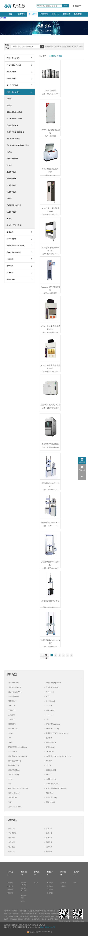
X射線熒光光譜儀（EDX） (29, 913)
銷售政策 (21, 925)
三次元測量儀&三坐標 (14, 119)
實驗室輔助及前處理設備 (15, 245)
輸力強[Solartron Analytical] (17, 756)
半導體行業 (12, 833)
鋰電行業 (11, 828)
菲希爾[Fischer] (51, 779)
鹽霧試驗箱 (26, 919)
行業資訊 (63, 886)
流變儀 (9, 198)
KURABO (11, 710)
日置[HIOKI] (12, 797)
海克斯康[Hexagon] (52, 687)
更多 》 (23, 901)
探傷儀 (9, 165)
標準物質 (10, 266)
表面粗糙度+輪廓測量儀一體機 (18, 145)
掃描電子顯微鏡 (14, 916)
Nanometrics (50, 715)
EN (80, 6)
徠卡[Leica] (50, 692)
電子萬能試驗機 (49, 916)
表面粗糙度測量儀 (13, 139)
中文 (76, 6)
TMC (10, 802)
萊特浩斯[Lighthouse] (53, 724)
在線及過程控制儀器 (14, 252)
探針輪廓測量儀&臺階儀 (15, 132)
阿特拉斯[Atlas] (13, 765)
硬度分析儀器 (11, 172)
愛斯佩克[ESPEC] (14, 687)
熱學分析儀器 (11, 178)
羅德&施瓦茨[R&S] (15, 692)
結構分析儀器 (11, 78)
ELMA (10, 733)
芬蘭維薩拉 (12, 701)
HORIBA (11, 719)
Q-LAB (48, 765)
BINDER (49, 761)
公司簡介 (10, 883)
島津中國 (15, 911)
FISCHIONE (50, 751)
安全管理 (14, 925)
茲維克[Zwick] (51, 770)
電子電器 (11, 847)
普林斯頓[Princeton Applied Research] (58, 756)
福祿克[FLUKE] (51, 797)
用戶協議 (35, 925)
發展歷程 (10, 889)
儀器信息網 (22, 911)
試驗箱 (9, 99)
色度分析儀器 (11, 212)
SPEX (10, 742)
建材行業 (49, 838)
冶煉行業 (49, 828)
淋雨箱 (20, 919)
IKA (9, 784)
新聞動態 (66, 14)
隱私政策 (28, 925)
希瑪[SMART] (13, 729)
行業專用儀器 (11, 239)
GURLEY (49, 706)
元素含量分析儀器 (13, 58)
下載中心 (50, 889)
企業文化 (10, 886)
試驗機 (9, 105)
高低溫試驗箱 (36, 919)
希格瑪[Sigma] (51, 742)
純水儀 (44, 919)
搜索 (65, 6)
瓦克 (29, 911)
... (67, 655)
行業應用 (44, 14)
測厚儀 (9, 152)
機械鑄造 (11, 838)
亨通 (47, 696)
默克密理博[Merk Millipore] (17, 747)
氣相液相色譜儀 (53, 919)
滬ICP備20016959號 (47, 927)
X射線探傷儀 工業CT (36, 916)
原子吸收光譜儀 (44, 913)
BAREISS (49, 774)
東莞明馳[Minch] (14, 770)
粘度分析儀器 (11, 192)
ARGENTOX (12, 751)
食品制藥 (11, 842)
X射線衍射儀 (24, 916)
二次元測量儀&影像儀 (14, 112)
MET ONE (11, 724)
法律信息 (7, 925)
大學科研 (49, 851)
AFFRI (10, 779)
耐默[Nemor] (50, 710)
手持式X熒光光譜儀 (13, 913)
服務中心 (55, 14)
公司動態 (63, 883)
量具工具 (10, 232)
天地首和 (11, 715)
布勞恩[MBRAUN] (52, 729)
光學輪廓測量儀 (12, 125)
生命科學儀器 (51, 911)
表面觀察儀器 (11, 72)
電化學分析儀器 (12, 85)
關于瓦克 (21, 14)
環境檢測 (49, 833)
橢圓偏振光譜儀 (12, 159)
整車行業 (11, 851)
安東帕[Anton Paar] (52, 784)
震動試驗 (13, 919)
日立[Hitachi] (50, 701)
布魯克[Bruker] (13, 696)
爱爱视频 (3, 18)
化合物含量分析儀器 (14, 65)
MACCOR (11, 706)
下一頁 (44, 658)
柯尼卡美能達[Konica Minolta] (56, 788)
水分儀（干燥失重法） (15, 225)
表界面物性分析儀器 (14, 205)
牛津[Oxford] (50, 802)
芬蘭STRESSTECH (14, 807)
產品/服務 (33, 14)
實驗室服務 (11, 279)
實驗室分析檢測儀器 (39, 911)
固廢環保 (49, 842)
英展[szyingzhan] (14, 793)
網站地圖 (42, 925)
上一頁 (44, 655)
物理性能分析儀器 (13, 92)
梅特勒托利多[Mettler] (53, 683)
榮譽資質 (10, 893)
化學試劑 (10, 259)
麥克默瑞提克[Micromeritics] (18, 788)
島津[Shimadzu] (13, 683)
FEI (9, 738)
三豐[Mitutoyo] (13, 774)
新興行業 (49, 847)
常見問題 (50, 893)
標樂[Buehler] (50, 747)
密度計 (9, 218)
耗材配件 (10, 273)
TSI (47, 719)
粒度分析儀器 (11, 185)
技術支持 (50, 883)
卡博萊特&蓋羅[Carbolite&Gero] (57, 733)
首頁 (10, 14)
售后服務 (50, 886)
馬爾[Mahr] (50, 793)
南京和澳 (49, 738)
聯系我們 (78, 14)
